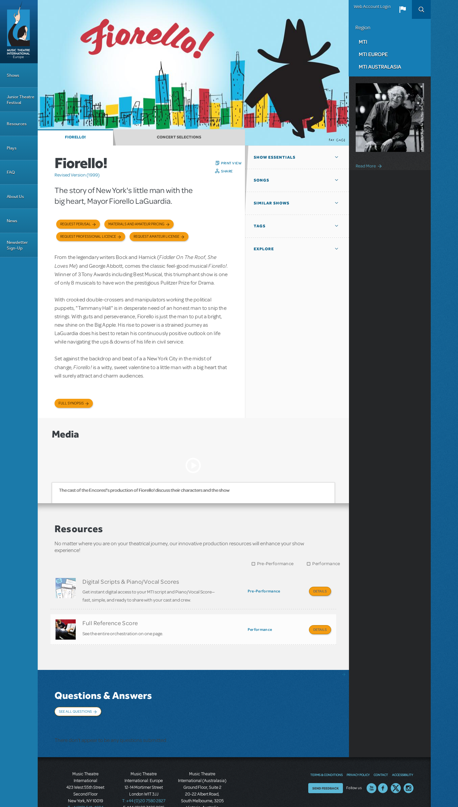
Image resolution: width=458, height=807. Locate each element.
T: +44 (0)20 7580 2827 (144, 776)
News (12, 221)
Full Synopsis (71, 403)
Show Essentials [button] (274, 157)
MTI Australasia (380, 66)
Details (320, 591)
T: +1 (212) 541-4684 (85, 783)
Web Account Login (372, 6)
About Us (15, 196)
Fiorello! (75, 137)
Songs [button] (261, 180)
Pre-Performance (275, 564)
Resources (17, 124)
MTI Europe (373, 54)
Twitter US (396, 764)
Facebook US (383, 764)
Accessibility (402, 751)
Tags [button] (260, 226)
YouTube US (371, 764)
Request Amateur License (156, 236)
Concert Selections (179, 137)
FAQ (11, 172)
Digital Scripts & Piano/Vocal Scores (130, 581)
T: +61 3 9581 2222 (202, 790)
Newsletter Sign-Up (17, 245)
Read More (366, 165)
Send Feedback (325, 764)
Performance (326, 564)
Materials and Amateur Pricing (136, 224)
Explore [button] (264, 249)
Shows (13, 75)
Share (227, 171)
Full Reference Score (110, 617)
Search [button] (421, 9)
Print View (231, 163)
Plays (11, 148)
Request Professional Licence (88, 236)
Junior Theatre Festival (20, 99)
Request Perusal (75, 224)
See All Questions (75, 701)
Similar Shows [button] (271, 203)
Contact (381, 751)
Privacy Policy (358, 751)
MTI (363, 41)
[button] (402, 9)
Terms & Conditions (326, 751)
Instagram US (408, 764)
